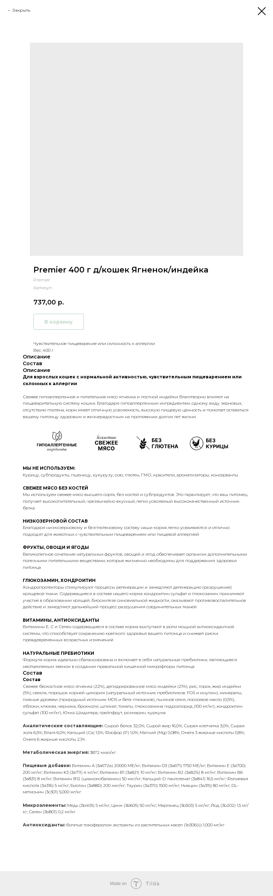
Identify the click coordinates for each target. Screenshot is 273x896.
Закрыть (21, 10)
